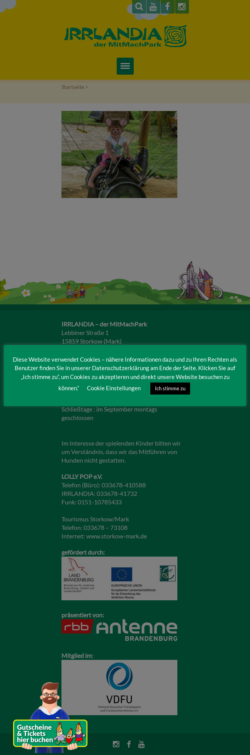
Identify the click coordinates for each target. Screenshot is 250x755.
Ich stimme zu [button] (170, 388)
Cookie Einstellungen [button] (114, 387)
